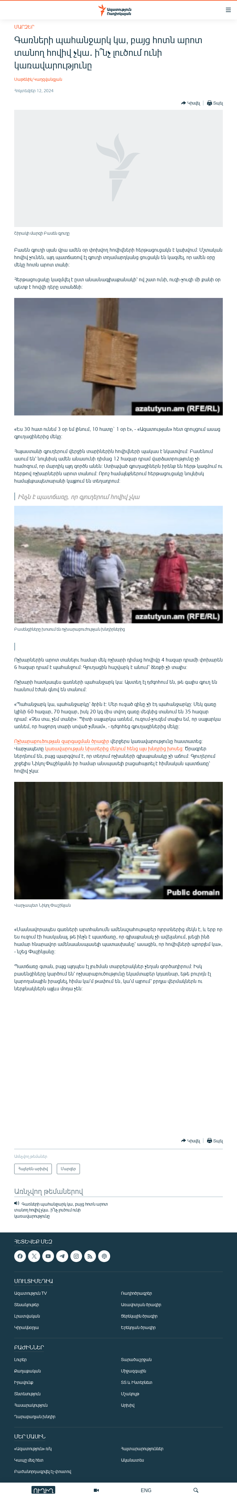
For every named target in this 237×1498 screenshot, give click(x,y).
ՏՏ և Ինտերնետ (136, 1382)
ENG (146, 1490)
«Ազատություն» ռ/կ (33, 1448)
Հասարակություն (31, 1405)
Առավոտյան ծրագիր (141, 1304)
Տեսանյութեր (26, 1304)
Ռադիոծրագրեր (136, 1293)
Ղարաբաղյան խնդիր (34, 1416)
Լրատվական (27, 1315)
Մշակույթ (130, 1393)
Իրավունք (23, 1382)
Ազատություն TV (30, 1293)
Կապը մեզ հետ (29, 1460)
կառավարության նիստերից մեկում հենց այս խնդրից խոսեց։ (114, 748)
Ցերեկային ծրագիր (139, 1315)
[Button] (190, 103)
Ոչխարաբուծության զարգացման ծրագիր (61, 741)
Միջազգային (133, 1370)
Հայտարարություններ (142, 1448)
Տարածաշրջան (136, 1359)
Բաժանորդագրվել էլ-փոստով (42, 1471)
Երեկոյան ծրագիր (138, 1327)
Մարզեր (24, 27)
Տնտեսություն (27, 1393)
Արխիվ (127, 1405)
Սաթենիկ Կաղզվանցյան (38, 79)
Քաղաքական (27, 1370)
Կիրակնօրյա (26, 1327)
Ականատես (132, 1460)
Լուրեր (20, 1359)
